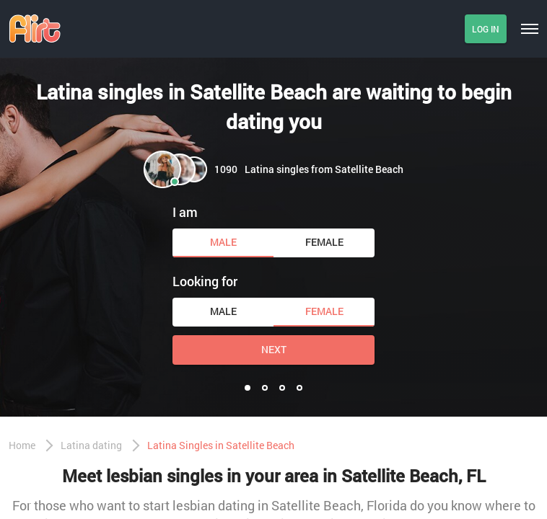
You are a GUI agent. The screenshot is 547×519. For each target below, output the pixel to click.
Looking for (204, 281)
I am (185, 212)
